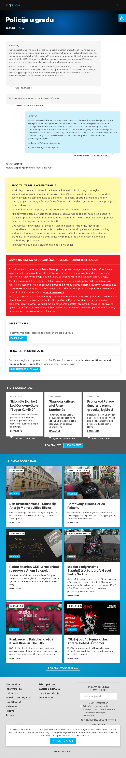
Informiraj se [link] (14, 687)
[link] (122, 18)
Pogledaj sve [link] (53, 444)
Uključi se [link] (12, 691)
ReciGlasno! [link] (74, 444)
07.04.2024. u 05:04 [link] (33, 106)
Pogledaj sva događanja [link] (63, 667)
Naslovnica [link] (13, 683)
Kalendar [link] (11, 705)
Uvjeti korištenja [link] (49, 691)
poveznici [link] (18, 288)
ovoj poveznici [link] (54, 292)
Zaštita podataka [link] (49, 687)
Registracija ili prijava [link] (24, 369)
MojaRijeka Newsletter (98, 718)
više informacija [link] (81, 735)
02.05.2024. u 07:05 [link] (100, 155)
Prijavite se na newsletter (98, 687)
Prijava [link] (10, 709)
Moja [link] (13, 5)
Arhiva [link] (10, 714)
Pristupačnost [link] (48, 683)
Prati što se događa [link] (18, 696)
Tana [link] (21, 28)
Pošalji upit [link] (17, 338)
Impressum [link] (46, 696)
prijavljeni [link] (22, 167)
